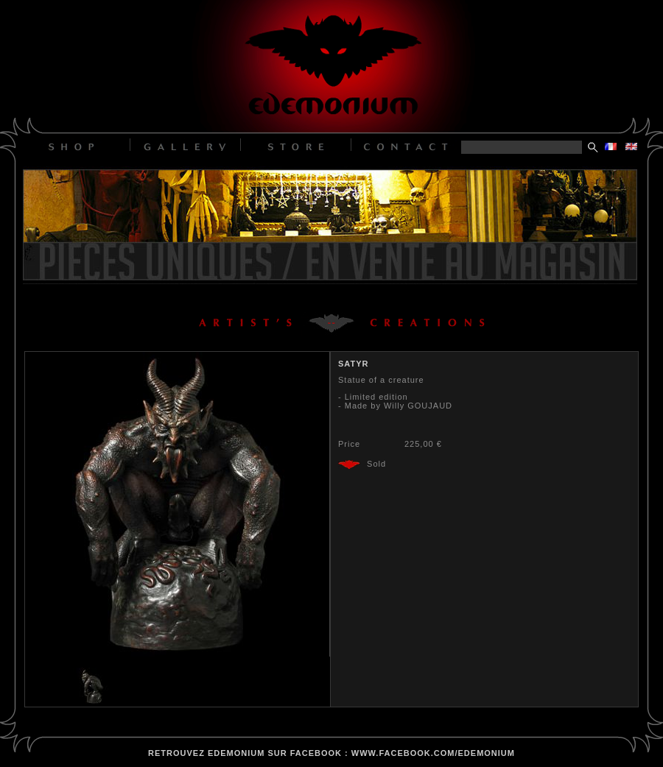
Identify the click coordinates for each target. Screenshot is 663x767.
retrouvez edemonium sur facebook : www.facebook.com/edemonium (331, 753)
